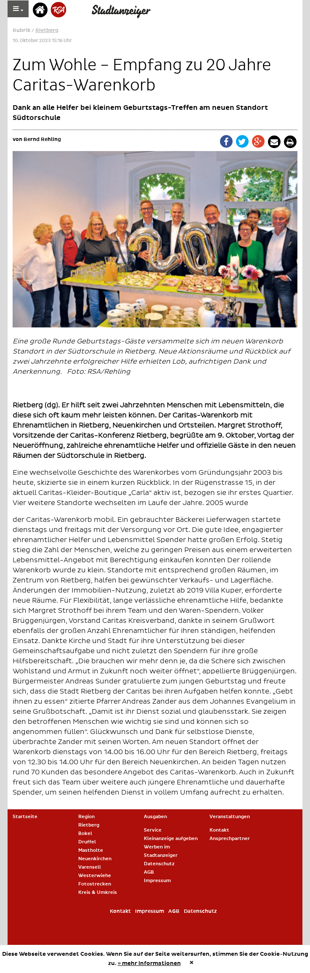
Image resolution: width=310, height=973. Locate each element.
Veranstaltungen (229, 816)
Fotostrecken (94, 884)
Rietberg (46, 30)
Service (153, 830)
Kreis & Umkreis (97, 892)
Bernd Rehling (42, 139)
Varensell (89, 867)
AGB (149, 872)
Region (86, 816)
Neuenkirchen (94, 858)
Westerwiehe (94, 875)
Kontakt (219, 830)
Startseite (25, 816)
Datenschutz (159, 864)
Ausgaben (155, 816)
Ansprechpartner (229, 838)
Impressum (157, 880)
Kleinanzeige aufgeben (171, 838)
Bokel (85, 833)
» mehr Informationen (149, 963)
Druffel (87, 842)
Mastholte (90, 850)
